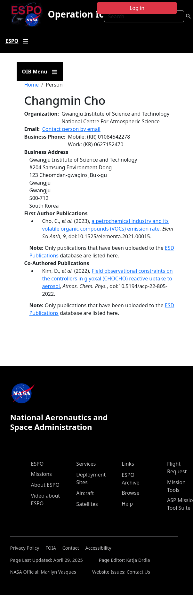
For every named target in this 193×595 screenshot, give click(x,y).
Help (127, 503)
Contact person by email (71, 129)
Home (31, 84)
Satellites (87, 503)
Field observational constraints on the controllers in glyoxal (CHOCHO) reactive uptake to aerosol (107, 278)
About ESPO (45, 484)
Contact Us (138, 572)
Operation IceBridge (93, 14)
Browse (130, 492)
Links (128, 463)
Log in (137, 7)
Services (86, 463)
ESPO (37, 463)
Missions (41, 473)
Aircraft (85, 493)
